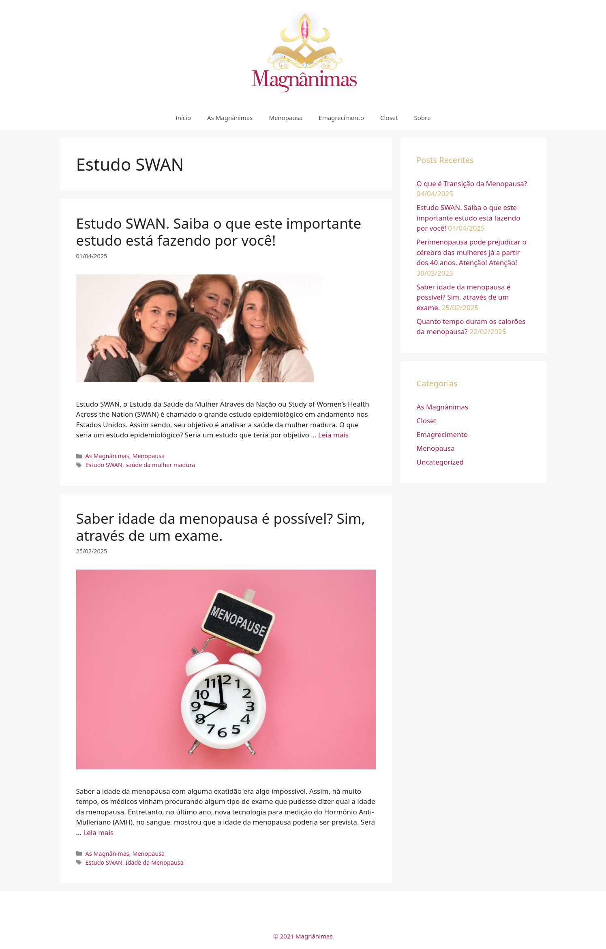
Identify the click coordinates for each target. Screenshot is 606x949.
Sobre (422, 118)
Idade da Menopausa (155, 862)
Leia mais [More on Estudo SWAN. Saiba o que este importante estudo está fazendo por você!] (333, 434)
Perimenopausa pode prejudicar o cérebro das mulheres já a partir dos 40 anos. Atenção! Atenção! (472, 252)
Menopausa (285, 118)
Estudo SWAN (104, 465)
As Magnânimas (230, 118)
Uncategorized (440, 462)
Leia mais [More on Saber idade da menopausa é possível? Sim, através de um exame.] (98, 832)
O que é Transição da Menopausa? (472, 183)
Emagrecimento (341, 118)
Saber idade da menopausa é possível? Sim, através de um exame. (220, 527)
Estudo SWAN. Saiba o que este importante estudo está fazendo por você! (219, 232)
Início (183, 118)
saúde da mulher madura (160, 465)
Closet (389, 118)
